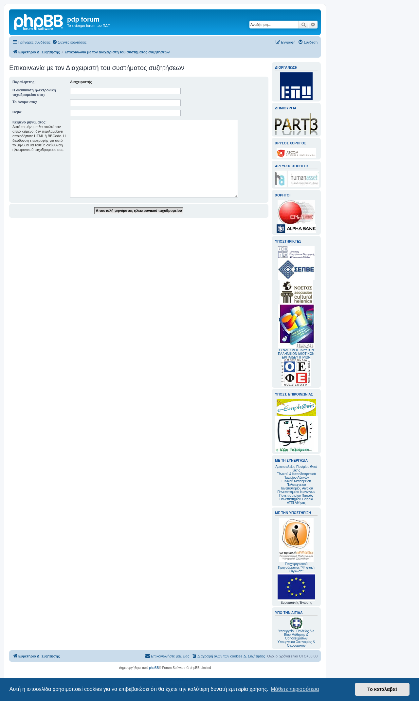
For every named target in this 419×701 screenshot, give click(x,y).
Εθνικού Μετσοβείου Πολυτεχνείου (296, 483)
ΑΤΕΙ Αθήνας (296, 503)
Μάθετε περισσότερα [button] (295, 689)
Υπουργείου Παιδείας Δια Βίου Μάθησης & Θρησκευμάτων (296, 634)
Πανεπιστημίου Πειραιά (296, 499)
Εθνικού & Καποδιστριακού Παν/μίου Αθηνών (296, 475)
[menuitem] (69, 42)
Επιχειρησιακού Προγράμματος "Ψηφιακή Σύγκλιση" (296, 545)
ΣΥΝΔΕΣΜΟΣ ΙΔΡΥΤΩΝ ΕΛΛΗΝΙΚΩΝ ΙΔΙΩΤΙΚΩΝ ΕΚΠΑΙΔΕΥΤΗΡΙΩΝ (296, 353)
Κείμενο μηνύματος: (29, 122)
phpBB (154, 668)
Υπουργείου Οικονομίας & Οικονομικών (296, 643)
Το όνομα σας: (24, 102)
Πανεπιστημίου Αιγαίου (296, 488)
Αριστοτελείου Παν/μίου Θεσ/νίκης (296, 468)
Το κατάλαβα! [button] (382, 689)
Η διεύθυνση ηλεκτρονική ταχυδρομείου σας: (34, 92)
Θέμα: (17, 112)
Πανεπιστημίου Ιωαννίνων (296, 492)
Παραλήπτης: (24, 82)
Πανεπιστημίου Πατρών (296, 495)
